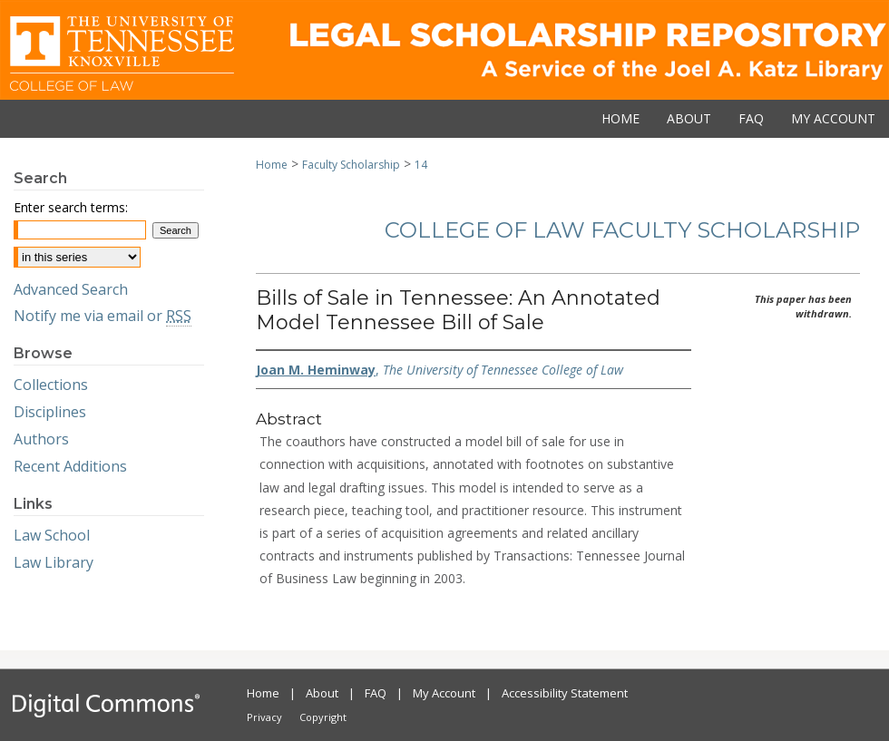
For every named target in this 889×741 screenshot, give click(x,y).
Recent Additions (70, 466)
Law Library (53, 562)
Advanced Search (71, 289)
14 (421, 164)
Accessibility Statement (565, 693)
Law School (52, 535)
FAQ (375, 693)
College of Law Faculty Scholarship (622, 230)
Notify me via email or (102, 316)
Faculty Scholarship (351, 164)
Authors (41, 439)
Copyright (323, 717)
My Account (444, 693)
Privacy (264, 717)
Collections (51, 385)
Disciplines (50, 412)
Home (272, 164)
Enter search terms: (71, 207)
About (322, 693)
